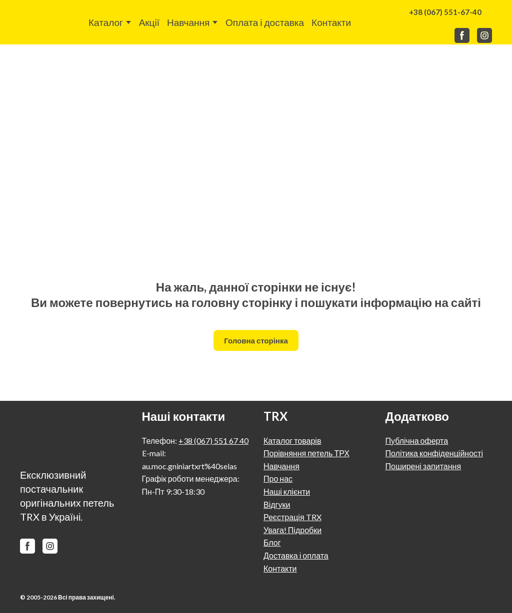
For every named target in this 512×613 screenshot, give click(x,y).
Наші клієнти (287, 491)
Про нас (278, 478)
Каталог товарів (292, 440)
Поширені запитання (424, 466)
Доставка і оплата (296, 555)
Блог (272, 542)
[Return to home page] (42, 22)
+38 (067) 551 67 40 (213, 440)
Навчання (188, 22)
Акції (149, 22)
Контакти (331, 22)
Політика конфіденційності (434, 453)
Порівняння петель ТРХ (307, 453)
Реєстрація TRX (293, 517)
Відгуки (277, 504)
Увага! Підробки (293, 530)
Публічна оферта (417, 440)
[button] (445, 11)
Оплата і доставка (265, 22)
